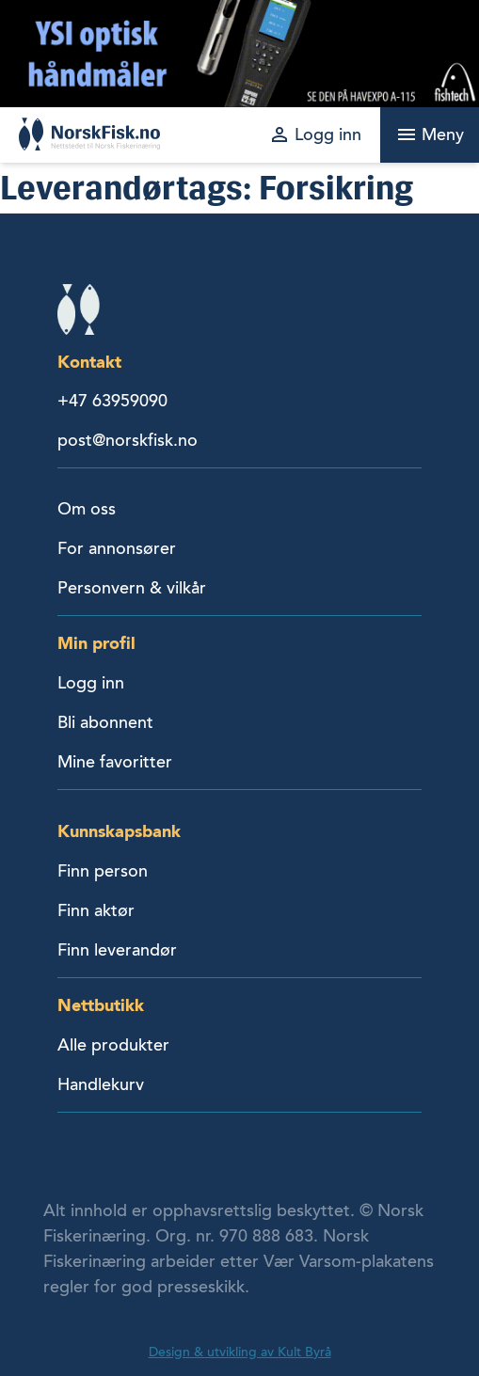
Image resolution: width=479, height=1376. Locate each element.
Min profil (96, 643)
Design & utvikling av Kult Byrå (240, 1352)
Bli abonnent (105, 722)
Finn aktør (96, 910)
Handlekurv (100, 1084)
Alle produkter (113, 1045)
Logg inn (90, 682)
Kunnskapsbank (119, 831)
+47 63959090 (112, 400)
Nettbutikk (100, 1005)
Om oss (86, 508)
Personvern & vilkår (131, 587)
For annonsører (116, 548)
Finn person (102, 871)
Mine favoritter (114, 761)
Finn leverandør (117, 950)
